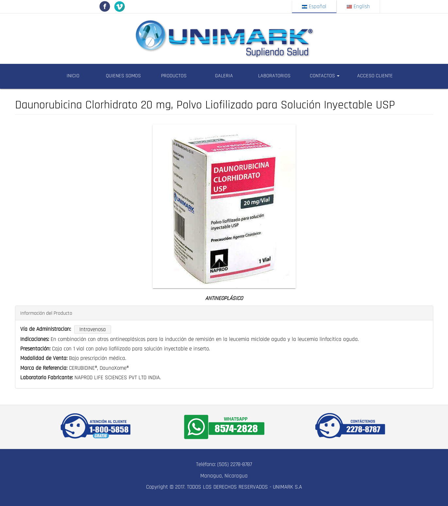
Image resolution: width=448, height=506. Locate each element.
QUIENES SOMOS (123, 75)
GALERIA (224, 75)
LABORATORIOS (274, 75)
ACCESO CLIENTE (375, 75)
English (358, 6)
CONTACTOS (325, 75)
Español (314, 6)
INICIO (73, 75)
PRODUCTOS (174, 75)
